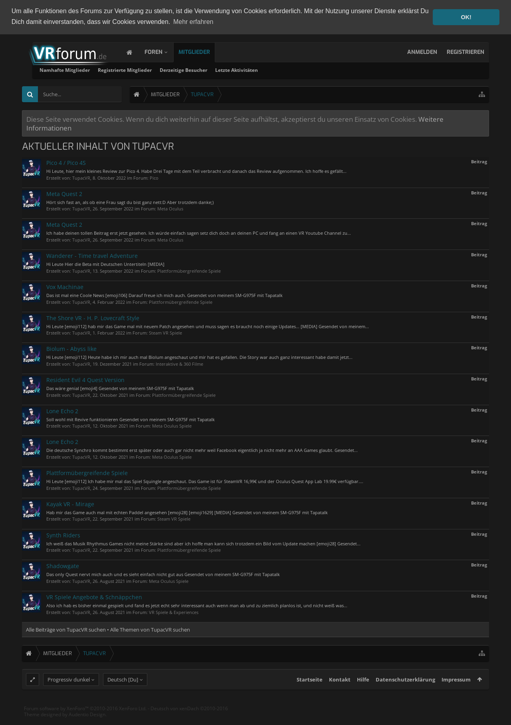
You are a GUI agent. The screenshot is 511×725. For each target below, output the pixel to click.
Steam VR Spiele (165, 332)
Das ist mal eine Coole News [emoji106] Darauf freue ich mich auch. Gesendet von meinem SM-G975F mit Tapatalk (164, 294)
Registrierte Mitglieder (222, 69)
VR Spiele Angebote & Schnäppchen (94, 596)
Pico (154, 177)
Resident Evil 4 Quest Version (85, 379)
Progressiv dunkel (69, 693)
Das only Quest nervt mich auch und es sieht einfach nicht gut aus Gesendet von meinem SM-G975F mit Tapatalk (163, 573)
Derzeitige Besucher (281, 69)
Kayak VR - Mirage (70, 503)
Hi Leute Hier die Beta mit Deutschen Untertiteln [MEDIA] (105, 263)
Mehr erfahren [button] (193, 21)
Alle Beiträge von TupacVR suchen (66, 628)
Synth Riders (63, 534)
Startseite (310, 693)
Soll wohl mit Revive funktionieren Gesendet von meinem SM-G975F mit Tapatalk (130, 419)
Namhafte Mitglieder (162, 69)
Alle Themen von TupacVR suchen (150, 628)
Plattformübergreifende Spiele (189, 270)
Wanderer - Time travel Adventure (92, 255)
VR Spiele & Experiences (173, 611)
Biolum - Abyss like (71, 348)
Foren (161, 51)
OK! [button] (466, 17)
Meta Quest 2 (64, 193)
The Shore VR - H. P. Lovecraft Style (92, 317)
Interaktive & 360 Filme (179, 363)
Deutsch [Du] (122, 693)
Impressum (456, 693)
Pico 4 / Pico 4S (66, 162)
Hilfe (363, 693)
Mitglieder (202, 51)
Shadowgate (62, 565)
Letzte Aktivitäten (334, 69)
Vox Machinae (64, 286)
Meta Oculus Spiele (172, 425)
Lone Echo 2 (62, 410)
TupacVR (81, 177)
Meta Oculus (170, 208)
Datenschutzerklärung (405, 693)
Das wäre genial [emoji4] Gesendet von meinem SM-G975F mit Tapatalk (120, 387)
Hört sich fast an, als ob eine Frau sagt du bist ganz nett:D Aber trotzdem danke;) (130, 201)
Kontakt (340, 693)
